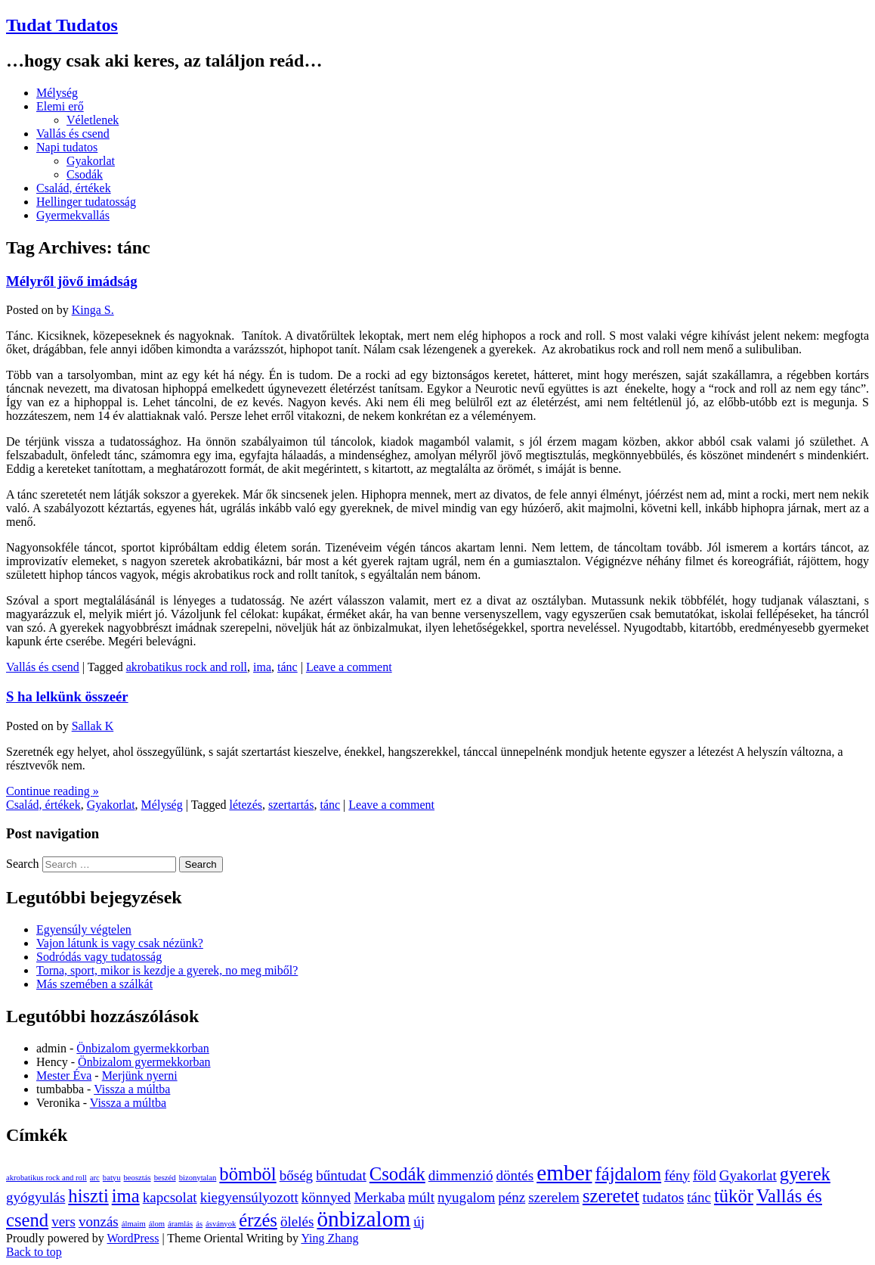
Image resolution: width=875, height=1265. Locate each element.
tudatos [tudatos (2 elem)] (663, 1197)
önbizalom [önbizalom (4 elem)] (363, 1219)
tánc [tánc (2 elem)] (699, 1197)
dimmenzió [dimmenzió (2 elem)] (460, 1175)
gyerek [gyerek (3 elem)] (805, 1174)
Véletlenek (92, 119)
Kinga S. (93, 309)
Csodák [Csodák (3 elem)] (397, 1174)
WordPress (133, 1238)
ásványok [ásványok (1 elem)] (221, 1224)
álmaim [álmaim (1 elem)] (134, 1224)
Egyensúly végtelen (83, 929)
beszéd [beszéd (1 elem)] (165, 1177)
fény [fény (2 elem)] (677, 1175)
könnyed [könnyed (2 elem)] (326, 1197)
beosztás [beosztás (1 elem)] (137, 1177)
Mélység (57, 92)
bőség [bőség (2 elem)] (296, 1175)
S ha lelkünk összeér (67, 696)
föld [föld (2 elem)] (704, 1175)
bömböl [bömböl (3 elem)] (247, 1174)
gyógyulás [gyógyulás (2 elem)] (35, 1197)
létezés (246, 804)
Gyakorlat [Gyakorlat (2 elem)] (748, 1175)
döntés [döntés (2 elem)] (514, 1175)
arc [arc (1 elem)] (95, 1177)
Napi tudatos (66, 147)
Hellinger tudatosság (86, 201)
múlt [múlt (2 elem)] (421, 1197)
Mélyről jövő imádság (72, 281)
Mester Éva (63, 1075)
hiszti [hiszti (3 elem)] (88, 1196)
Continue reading (52, 791)
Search (22, 863)
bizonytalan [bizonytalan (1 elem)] (198, 1177)
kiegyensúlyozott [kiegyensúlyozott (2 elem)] (249, 1197)
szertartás (291, 804)
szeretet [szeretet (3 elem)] (611, 1196)
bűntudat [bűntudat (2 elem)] (341, 1175)
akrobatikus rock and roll (186, 666)
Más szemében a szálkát (94, 984)
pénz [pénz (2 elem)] (511, 1197)
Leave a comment (349, 666)
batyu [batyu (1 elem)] (112, 1177)
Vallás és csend (73, 133)
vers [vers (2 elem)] (63, 1221)
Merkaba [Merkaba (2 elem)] (379, 1197)
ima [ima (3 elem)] (126, 1196)
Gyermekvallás (73, 215)
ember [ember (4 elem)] (564, 1173)
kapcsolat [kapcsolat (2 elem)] (170, 1197)
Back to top (34, 1251)
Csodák (84, 174)
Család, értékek (73, 188)
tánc (287, 666)
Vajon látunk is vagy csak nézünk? (119, 943)
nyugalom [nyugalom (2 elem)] (466, 1197)
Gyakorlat (90, 160)
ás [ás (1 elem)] (199, 1224)
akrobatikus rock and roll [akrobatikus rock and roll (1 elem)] (46, 1177)
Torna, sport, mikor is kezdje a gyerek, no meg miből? (167, 970)
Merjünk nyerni (140, 1075)
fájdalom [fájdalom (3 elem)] (628, 1174)
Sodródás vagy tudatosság (99, 956)
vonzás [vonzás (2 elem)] (99, 1221)
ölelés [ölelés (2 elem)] (297, 1221)
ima (262, 666)
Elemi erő (60, 106)
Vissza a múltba (132, 1089)
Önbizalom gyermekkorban (142, 1048)
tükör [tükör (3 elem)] (733, 1196)
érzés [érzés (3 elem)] (258, 1220)
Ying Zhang (329, 1238)
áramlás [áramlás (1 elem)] (180, 1224)
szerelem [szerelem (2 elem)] (554, 1197)
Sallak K (93, 726)
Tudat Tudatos (62, 25)
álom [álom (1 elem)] (157, 1224)
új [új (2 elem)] (419, 1221)
